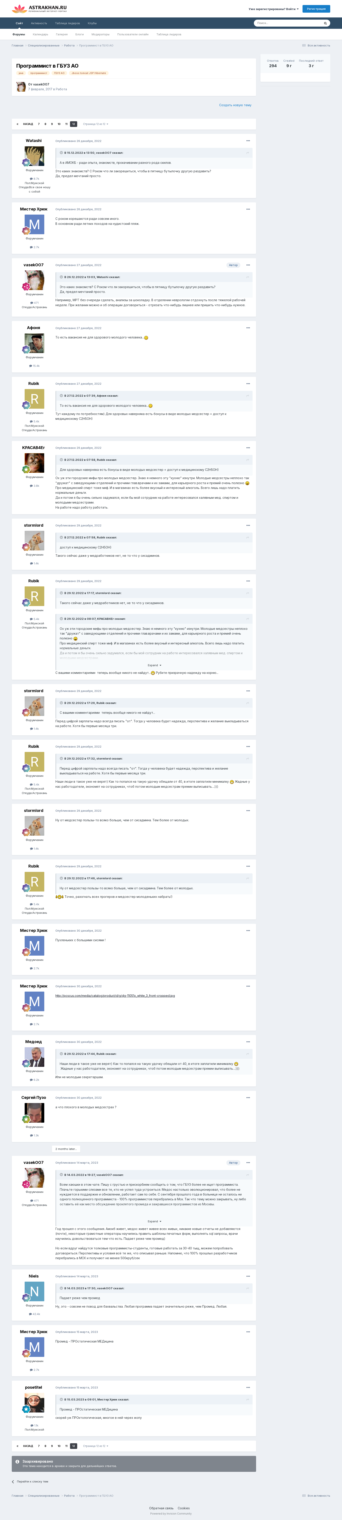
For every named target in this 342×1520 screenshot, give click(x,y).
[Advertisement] (295, 120)
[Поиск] (277, 23)
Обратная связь (161, 1508)
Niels (34, 1276)
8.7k (34, 178)
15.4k (34, 365)
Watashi (34, 140)
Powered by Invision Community (171, 1513)
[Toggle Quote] (62, 152)
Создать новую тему (235, 105)
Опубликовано (78, 141)
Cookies (184, 1508)
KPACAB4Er (33, 447)
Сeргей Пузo (33, 1097)
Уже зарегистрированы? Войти (274, 9)
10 (59, 124)
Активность (39, 23)
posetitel (33, 1387)
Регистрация (316, 8)
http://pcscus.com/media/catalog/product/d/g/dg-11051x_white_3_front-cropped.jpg (115, 995)
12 (73, 124)
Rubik (33, 383)
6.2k (34, 1079)
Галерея (62, 34)
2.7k (34, 247)
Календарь (40, 34)
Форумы (18, 34)
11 (66, 124)
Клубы (92, 23)
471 (34, 302)
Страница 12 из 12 (95, 124)
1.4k (34, 563)
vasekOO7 (41, 84)
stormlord (33, 525)
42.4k (34, 1314)
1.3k (34, 1135)
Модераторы (100, 34)
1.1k (34, 1425)
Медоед (33, 1041)
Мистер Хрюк (33, 209)
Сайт (19, 25)
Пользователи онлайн (133, 34)
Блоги (79, 34)
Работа (61, 89)
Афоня (33, 327)
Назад (28, 124)
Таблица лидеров (168, 34)
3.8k (34, 485)
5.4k (34, 421)
